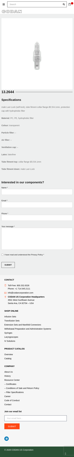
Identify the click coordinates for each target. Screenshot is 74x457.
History (7, 376)
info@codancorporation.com (20, 293)
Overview (8, 354)
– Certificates (10, 384)
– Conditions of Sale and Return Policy (21, 388)
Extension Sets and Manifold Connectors (22, 325)
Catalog (7, 358)
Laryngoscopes (11, 337)
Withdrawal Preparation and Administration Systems (27, 329)
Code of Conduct (12, 400)
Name (37, 191)
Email (37, 204)
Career (7, 396)
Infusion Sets (10, 316)
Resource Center (12, 380)
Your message (37, 237)
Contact (7, 404)
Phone (37, 217)
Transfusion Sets (12, 321)
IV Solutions (9, 341)
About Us (8, 372)
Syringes (8, 333)
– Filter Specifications (14, 392)
